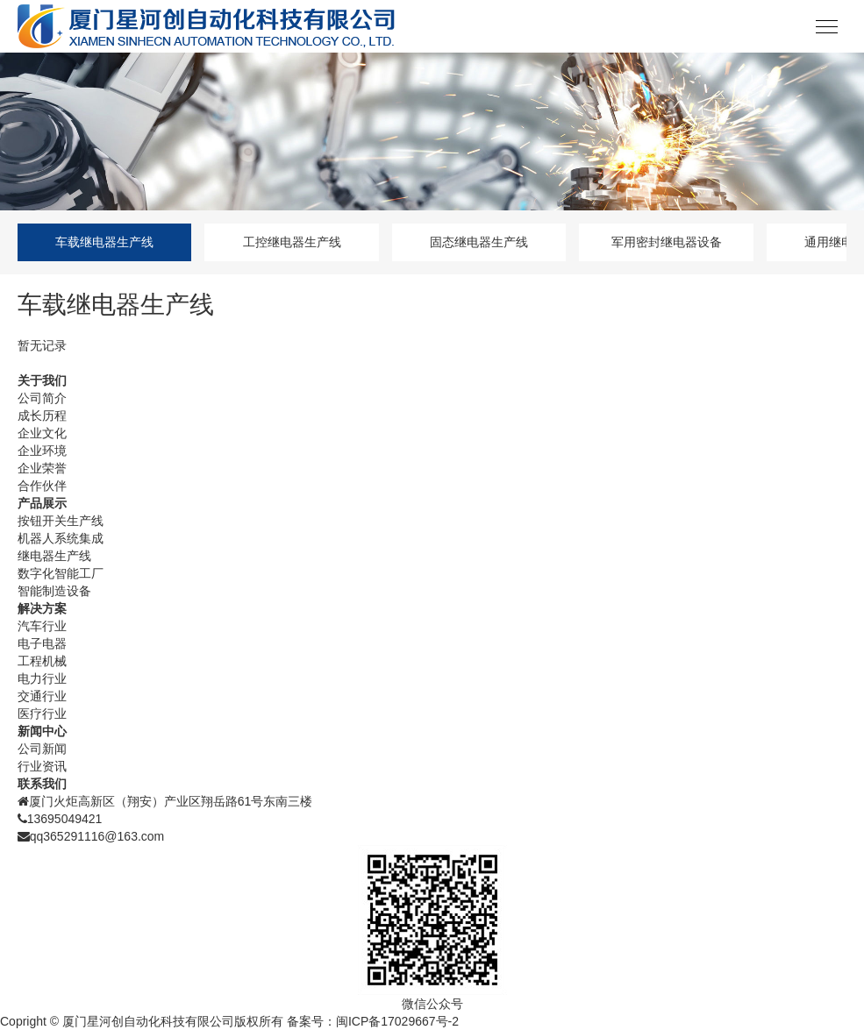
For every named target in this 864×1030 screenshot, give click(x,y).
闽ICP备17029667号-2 (397, 1021)
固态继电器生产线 (479, 242)
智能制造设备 (54, 591)
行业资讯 (42, 766)
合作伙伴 (42, 486)
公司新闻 (42, 749)
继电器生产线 (54, 556)
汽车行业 (42, 626)
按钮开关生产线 (61, 521)
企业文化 (42, 433)
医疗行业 (42, 714)
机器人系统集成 (61, 538)
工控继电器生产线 (292, 242)
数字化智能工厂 (61, 573)
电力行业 (42, 678)
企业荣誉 (42, 468)
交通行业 (42, 696)
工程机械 (42, 661)
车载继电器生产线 (104, 242)
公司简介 (42, 398)
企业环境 (42, 451)
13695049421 (65, 819)
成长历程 (42, 415)
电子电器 (42, 643)
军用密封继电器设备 (666, 242)
